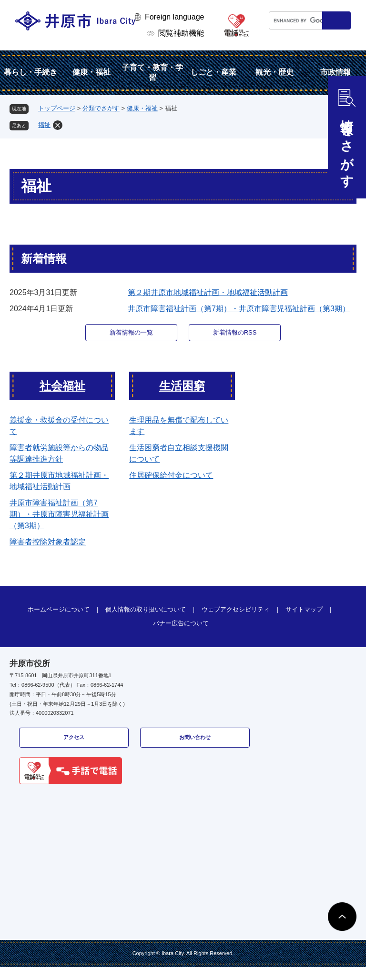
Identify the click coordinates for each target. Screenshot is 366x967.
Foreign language (174, 17)
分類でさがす (101, 108)
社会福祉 (62, 385)
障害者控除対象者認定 (48, 542)
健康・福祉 (91, 72)
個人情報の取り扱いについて (145, 609)
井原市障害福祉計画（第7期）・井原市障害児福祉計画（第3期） (239, 309)
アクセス (73, 737)
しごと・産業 (213, 72)
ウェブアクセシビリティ (236, 609)
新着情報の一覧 (131, 332)
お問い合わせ (195, 737)
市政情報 (335, 72)
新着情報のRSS (235, 332)
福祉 (44, 124)
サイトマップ (304, 609)
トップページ (56, 108)
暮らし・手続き (30, 72)
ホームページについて (59, 609)
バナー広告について (181, 623)
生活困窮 (182, 385)
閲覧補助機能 (181, 33)
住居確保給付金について (171, 475)
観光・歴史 (274, 72)
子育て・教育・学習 (152, 72)
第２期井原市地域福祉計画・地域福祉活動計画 (208, 292)
